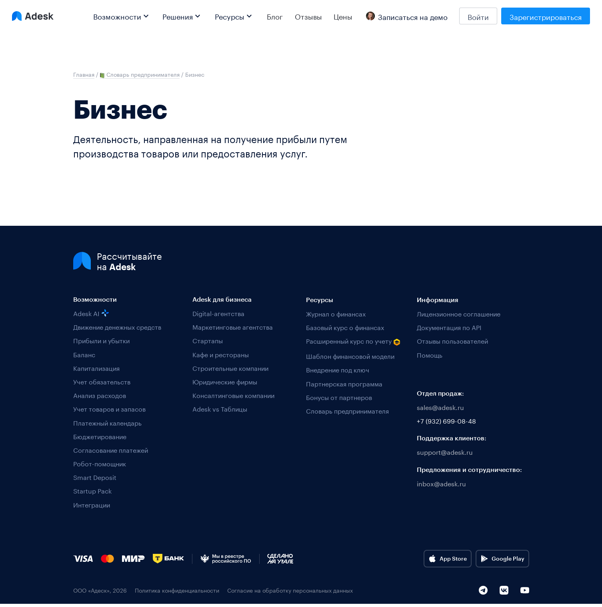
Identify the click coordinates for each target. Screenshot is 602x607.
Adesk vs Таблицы (219, 409)
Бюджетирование (99, 436)
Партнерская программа (344, 383)
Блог (275, 16)
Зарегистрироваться (546, 16)
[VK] (504, 592)
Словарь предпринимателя (347, 410)
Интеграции (91, 504)
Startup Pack (92, 491)
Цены (343, 16)
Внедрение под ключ (337, 369)
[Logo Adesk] (33, 16)
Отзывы (308, 16)
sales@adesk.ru (440, 407)
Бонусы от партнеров (339, 396)
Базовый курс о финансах (345, 327)
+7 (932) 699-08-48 (446, 420)
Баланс (84, 354)
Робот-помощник (99, 464)
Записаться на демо (407, 16)
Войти (478, 16)
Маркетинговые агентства (232, 327)
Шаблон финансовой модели (350, 356)
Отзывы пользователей (452, 340)
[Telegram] (483, 592)
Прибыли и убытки (101, 340)
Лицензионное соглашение (458, 313)
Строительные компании (230, 368)
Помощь (429, 354)
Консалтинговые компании (233, 395)
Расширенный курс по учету (353, 341)
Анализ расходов (99, 395)
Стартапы (207, 340)
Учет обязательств (101, 381)
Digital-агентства (218, 313)
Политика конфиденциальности (177, 592)
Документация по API (449, 327)
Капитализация (96, 368)
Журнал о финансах (336, 313)
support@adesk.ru (445, 452)
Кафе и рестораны (220, 354)
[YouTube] (524, 592)
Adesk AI (91, 313)
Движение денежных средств (117, 327)
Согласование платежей (110, 450)
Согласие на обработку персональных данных (290, 592)
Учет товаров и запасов (109, 409)
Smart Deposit (94, 477)
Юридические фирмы (224, 381)
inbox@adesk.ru (441, 483)
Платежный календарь (107, 422)
